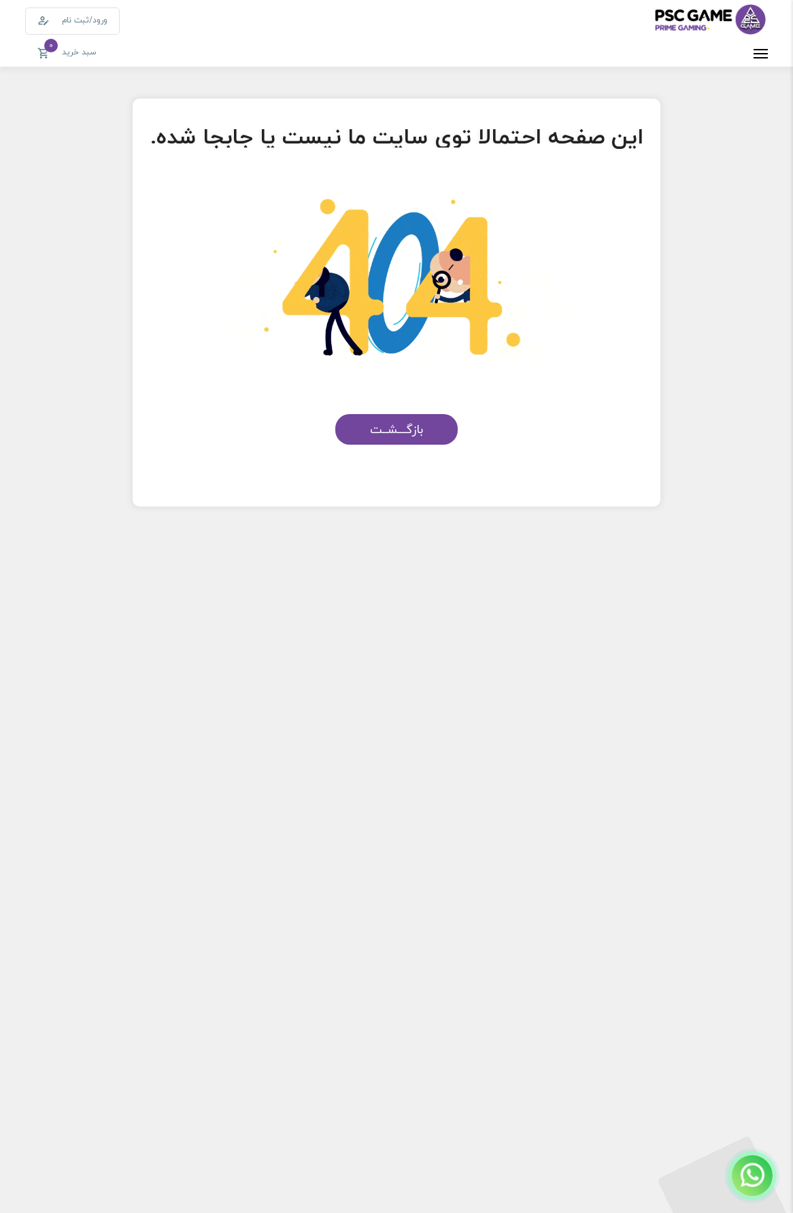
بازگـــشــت (396, 429)
